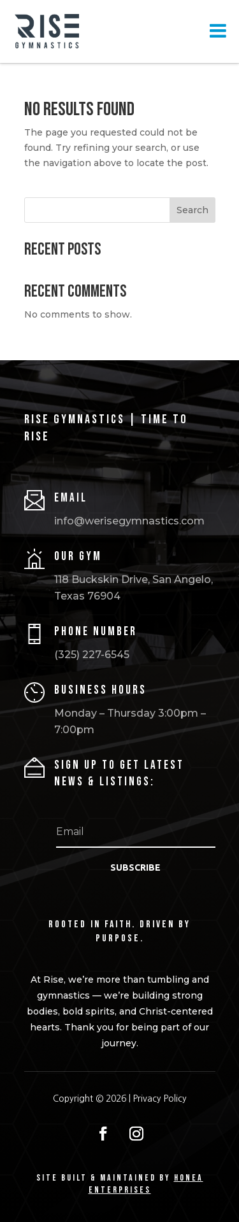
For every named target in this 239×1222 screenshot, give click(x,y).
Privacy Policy (160, 1098)
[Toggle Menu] (218, 30)
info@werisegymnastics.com (129, 521)
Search (192, 210)
